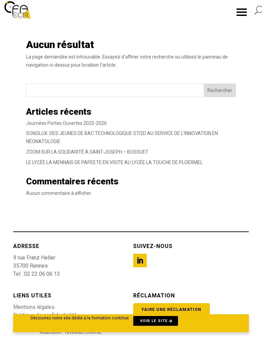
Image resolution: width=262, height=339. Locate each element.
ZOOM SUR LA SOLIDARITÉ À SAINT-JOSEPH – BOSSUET (87, 152)
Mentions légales (34, 307)
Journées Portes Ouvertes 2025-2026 (66, 123)
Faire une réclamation (171, 309)
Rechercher (219, 90)
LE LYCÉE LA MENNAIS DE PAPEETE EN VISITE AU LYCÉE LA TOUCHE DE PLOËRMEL (114, 162)
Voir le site (154, 321)
